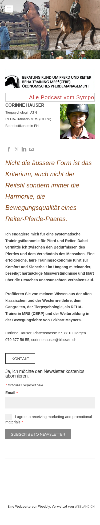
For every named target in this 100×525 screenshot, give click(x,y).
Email (11, 393)
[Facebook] (9, 149)
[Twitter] (16, 149)
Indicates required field (24, 385)
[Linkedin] (24, 149)
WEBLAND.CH (85, 506)
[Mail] (31, 149)
